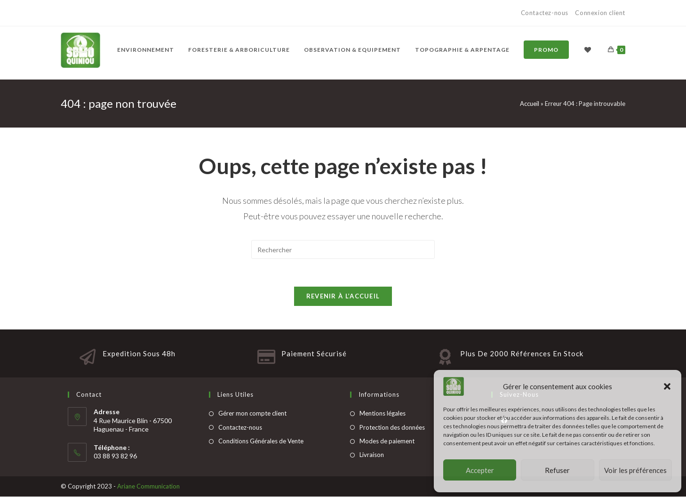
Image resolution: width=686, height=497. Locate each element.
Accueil (529, 103)
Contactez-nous (545, 12)
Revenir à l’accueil (343, 296)
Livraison (371, 455)
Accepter (480, 470)
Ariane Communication (148, 486)
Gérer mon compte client (252, 413)
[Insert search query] (343, 249)
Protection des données (392, 428)
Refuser (557, 470)
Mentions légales (382, 413)
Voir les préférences (635, 470)
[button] (667, 386)
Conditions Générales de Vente (260, 441)
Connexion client (600, 12)
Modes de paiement (387, 441)
